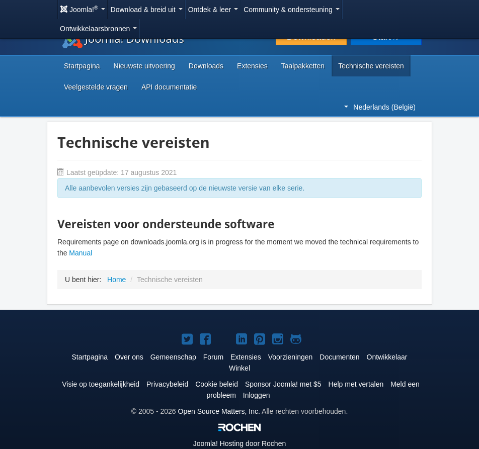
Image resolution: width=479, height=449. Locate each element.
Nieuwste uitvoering (144, 66)
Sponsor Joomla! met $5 (283, 384)
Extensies (252, 66)
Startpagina (82, 66)
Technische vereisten (371, 66)
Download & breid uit (147, 10)
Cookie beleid (216, 384)
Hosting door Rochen (239, 443)
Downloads (206, 66)
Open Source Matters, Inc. (219, 411)
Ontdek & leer (213, 10)
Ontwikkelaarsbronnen (98, 29)
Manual (80, 253)
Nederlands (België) (380, 107)
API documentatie (169, 87)
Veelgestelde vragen (96, 87)
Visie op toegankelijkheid (100, 384)
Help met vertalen (356, 384)
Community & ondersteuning (292, 10)
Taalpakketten (303, 66)
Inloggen (256, 395)
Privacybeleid (167, 384)
